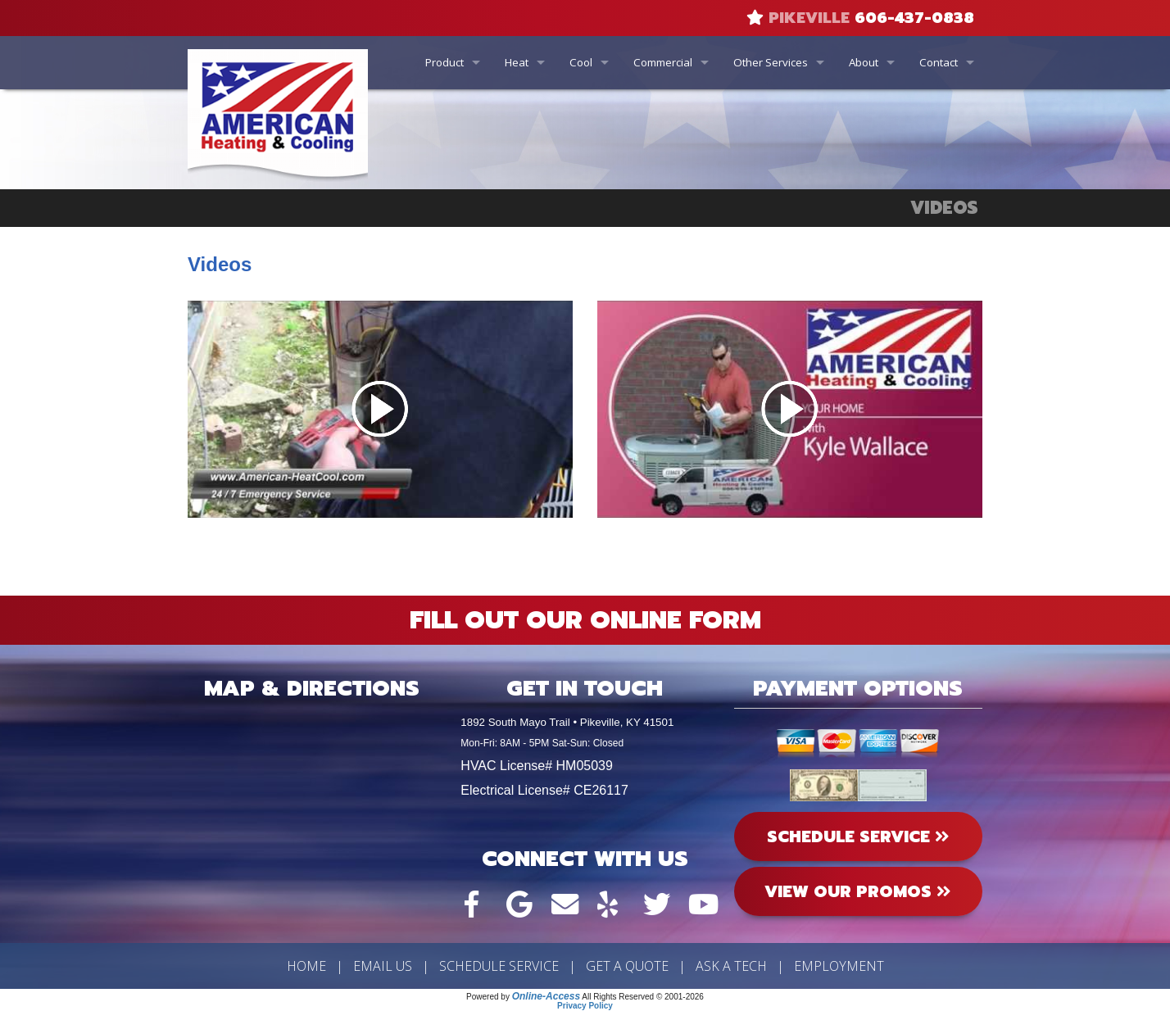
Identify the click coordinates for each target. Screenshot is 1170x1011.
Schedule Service (499, 966)
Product (444, 62)
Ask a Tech (731, 966)
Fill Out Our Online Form (585, 620)
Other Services (770, 62)
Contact (938, 62)
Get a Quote (627, 966)
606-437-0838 (914, 18)
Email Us (382, 966)
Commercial (662, 62)
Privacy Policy (585, 1005)
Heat (516, 62)
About (863, 62)
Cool (580, 62)
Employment (839, 966)
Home (306, 966)
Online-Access (546, 996)
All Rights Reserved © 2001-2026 (643, 996)
